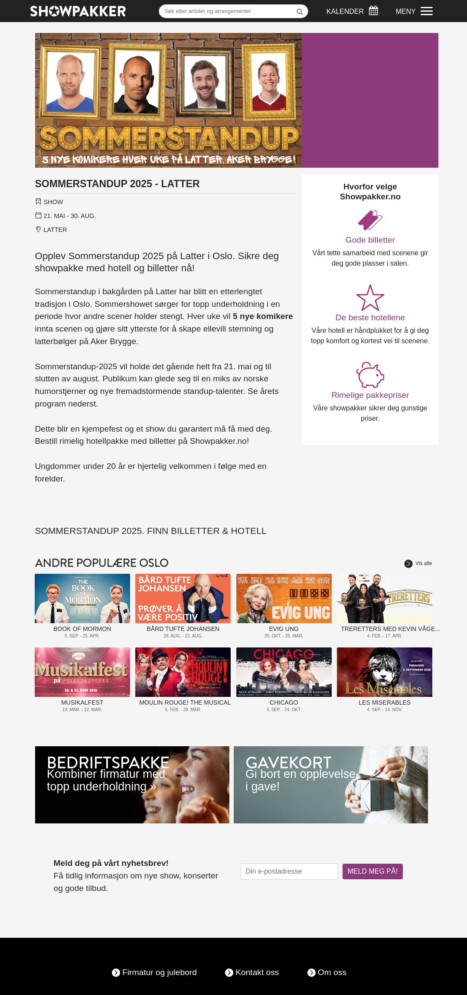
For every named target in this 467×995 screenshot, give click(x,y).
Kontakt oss (257, 972)
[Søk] (233, 11)
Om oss (332, 972)
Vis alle (418, 563)
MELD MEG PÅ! (373, 871)
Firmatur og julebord (159, 972)
